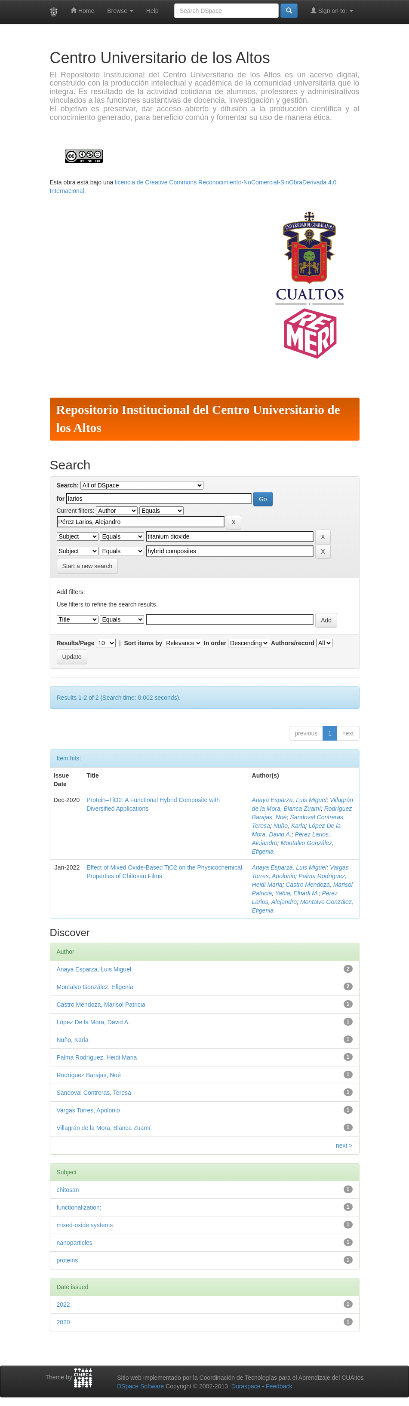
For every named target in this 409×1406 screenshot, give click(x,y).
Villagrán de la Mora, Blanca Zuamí (104, 1127)
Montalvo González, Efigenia (95, 986)
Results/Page (76, 643)
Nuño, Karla (289, 825)
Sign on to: (332, 10)
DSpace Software (140, 1386)
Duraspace (246, 1386)
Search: (68, 485)
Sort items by (143, 643)
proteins (67, 1260)
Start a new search (87, 566)
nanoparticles (74, 1242)
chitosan (68, 1189)
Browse (120, 10)
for (61, 498)
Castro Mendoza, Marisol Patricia (101, 1004)
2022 (63, 1304)
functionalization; (79, 1207)
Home (82, 10)
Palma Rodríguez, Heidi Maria (97, 1057)
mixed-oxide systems (85, 1225)
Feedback (279, 1386)
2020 (63, 1322)
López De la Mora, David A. (93, 1022)
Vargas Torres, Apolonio (88, 1110)
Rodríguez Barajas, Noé (89, 1075)
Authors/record (292, 643)
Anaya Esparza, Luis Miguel (289, 799)
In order (215, 643)
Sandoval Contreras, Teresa (94, 1092)
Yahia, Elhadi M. (297, 893)
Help (152, 10)
